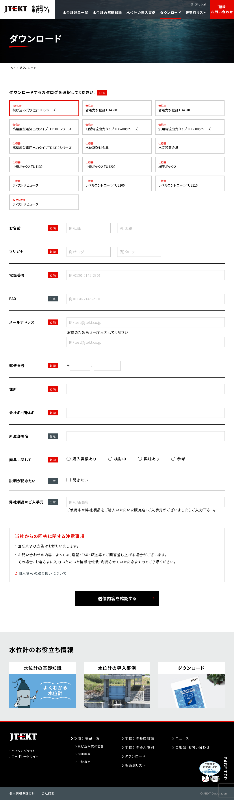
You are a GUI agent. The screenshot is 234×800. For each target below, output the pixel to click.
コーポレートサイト (25, 756)
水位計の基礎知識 (107, 12)
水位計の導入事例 (141, 12)
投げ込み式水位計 (91, 746)
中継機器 (84, 762)
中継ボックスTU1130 (44, 164)
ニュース (182, 738)
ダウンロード (170, 12)
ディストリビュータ (44, 183)
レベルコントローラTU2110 (190, 183)
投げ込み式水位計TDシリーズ (44, 108)
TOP (12, 67)
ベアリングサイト (23, 751)
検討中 (117, 458)
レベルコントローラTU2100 (117, 183)
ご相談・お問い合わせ (222, 9)
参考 (178, 458)
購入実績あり (82, 458)
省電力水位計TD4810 (190, 108)
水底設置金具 (190, 146)
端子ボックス (190, 164)
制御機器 (84, 754)
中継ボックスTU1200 (117, 164)
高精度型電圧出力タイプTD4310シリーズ (44, 146)
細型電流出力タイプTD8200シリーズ (117, 127)
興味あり (149, 458)
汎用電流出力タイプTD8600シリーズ (190, 127)
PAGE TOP (225, 768)
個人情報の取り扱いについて (42, 573)
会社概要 (48, 793)
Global (200, 4)
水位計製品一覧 (75, 12)
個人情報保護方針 (22, 793)
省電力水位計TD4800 (117, 108)
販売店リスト (196, 12)
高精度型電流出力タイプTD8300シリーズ (44, 127)
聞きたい (77, 480)
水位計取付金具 (117, 146)
